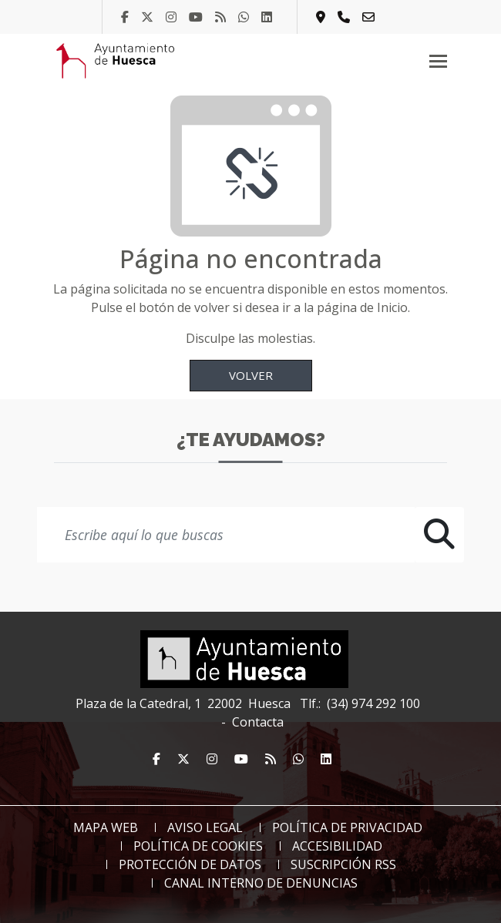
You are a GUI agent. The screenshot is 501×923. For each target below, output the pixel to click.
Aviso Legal (205, 827)
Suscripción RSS (343, 864)
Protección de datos (190, 864)
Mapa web (105, 827)
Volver (251, 375)
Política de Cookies (198, 845)
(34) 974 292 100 (373, 703)
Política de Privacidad (347, 827)
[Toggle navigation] (438, 61)
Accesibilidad (337, 845)
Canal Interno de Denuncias (261, 882)
